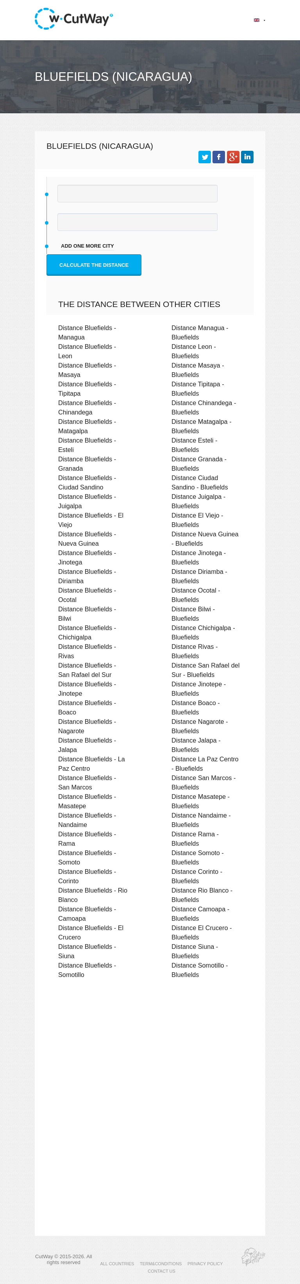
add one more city (87, 246)
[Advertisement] (150, 1052)
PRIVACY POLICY (205, 1263)
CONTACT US (161, 1271)
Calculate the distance (94, 265)
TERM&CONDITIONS (161, 1263)
